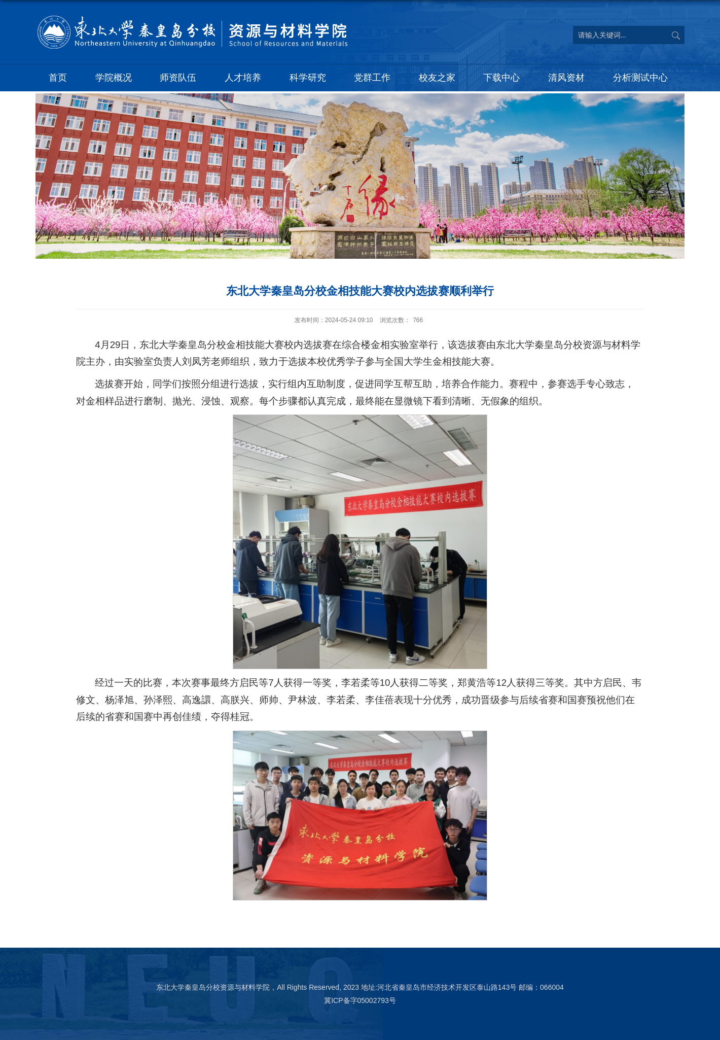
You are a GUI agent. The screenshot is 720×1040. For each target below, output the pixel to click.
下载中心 (501, 78)
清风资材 (566, 78)
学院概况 (113, 78)
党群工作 (372, 78)
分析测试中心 (640, 78)
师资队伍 (178, 78)
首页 (58, 78)
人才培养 (243, 78)
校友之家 (437, 78)
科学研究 (308, 78)
